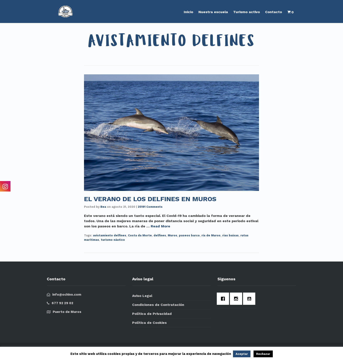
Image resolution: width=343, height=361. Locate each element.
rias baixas (230, 235)
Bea (103, 206)
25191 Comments (150, 206)
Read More (160, 226)
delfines (160, 235)
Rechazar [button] (263, 354)
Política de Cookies (149, 323)
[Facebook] (224, 298)
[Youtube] (250, 298)
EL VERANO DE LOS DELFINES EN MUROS (150, 199)
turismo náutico (113, 239)
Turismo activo (246, 12)
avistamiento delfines (109, 235)
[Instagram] (237, 298)
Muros (172, 235)
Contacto (273, 12)
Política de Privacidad (152, 314)
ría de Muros (210, 235)
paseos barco (189, 235)
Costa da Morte (140, 235)
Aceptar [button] (242, 354)
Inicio (188, 12)
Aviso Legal (142, 296)
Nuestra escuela (213, 12)
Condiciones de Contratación (158, 305)
